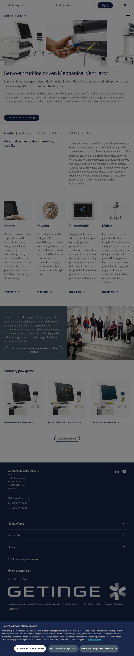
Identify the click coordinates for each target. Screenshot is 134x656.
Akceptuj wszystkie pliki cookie (99, 648)
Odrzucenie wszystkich (63, 648)
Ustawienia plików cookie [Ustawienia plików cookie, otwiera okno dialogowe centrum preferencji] (30, 648)
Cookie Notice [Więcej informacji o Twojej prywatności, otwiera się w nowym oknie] (94, 639)
